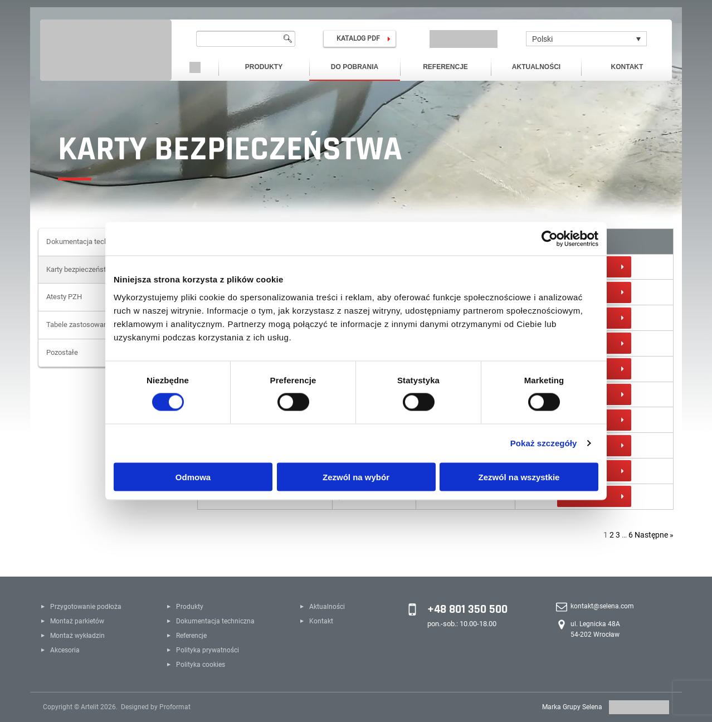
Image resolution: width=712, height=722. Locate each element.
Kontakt (627, 67)
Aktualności (536, 67)
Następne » (654, 534)
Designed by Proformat (156, 707)
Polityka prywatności (207, 650)
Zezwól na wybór (356, 476)
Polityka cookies (200, 665)
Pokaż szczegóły (543, 443)
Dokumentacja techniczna (215, 621)
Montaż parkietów (77, 621)
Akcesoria (65, 650)
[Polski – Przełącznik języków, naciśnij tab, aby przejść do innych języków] (586, 38)
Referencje (445, 67)
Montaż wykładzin (77, 636)
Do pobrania (354, 67)
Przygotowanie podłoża (85, 607)
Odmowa (193, 476)
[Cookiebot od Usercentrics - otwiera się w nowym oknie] (549, 239)
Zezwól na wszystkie (519, 476)
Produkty (263, 67)
